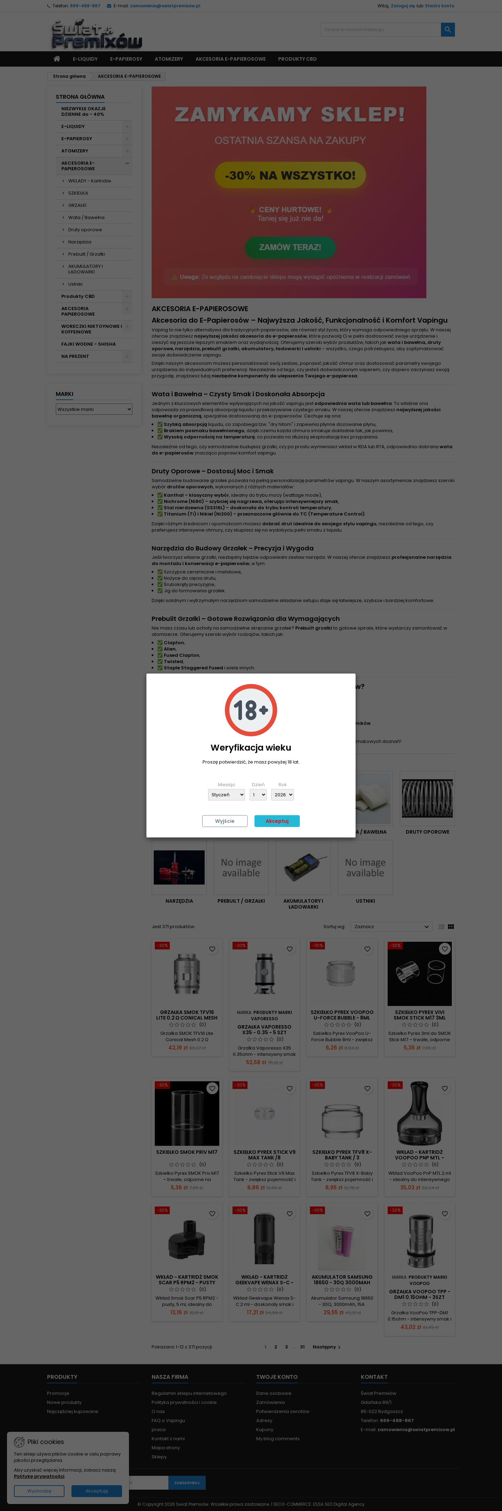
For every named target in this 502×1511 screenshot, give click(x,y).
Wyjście (225, 821)
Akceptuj (277, 821)
